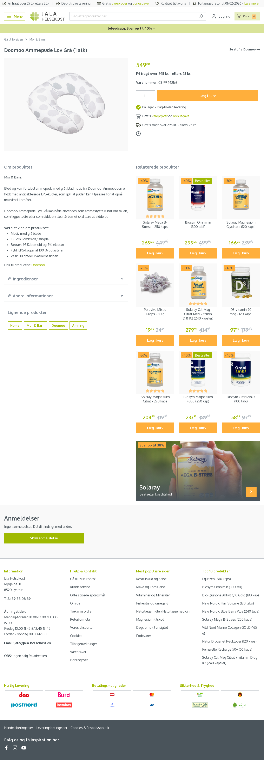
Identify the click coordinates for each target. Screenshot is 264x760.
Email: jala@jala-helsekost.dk (27, 643)
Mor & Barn (36, 325)
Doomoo (38, 265)
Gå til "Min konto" (83, 579)
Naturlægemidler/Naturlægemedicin (163, 611)
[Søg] (201, 16)
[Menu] (14, 16)
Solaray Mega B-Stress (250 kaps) (227, 619)
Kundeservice (80, 587)
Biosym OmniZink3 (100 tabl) (241, 399)
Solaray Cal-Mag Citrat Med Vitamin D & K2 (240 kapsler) (198, 314)
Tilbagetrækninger (83, 644)
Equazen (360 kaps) (216, 579)
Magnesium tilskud (150, 619)
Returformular (80, 619)
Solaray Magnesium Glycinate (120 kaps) (241, 224)
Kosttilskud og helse (151, 579)
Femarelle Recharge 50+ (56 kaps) (227, 649)
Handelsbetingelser (18, 728)
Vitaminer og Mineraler (153, 595)
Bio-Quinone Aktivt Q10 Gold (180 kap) (230, 595)
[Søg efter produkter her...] (133, 16)
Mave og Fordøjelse (151, 587)
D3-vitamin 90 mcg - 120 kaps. (241, 312)
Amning (78, 325)
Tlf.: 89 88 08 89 (17, 599)
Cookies (76, 636)
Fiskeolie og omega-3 (152, 603)
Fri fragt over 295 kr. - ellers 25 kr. (163, 74)
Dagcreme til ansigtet (152, 627)
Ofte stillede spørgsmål (87, 595)
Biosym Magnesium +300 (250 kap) (198, 399)
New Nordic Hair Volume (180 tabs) (228, 603)
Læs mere (251, 3)
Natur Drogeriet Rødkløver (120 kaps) (229, 641)
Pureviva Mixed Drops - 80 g (155, 312)
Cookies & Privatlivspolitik (90, 728)
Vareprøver (78, 652)
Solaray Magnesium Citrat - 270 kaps (155, 399)
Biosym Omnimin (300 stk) (222, 587)
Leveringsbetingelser (51, 728)
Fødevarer (143, 636)
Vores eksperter (82, 627)
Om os (75, 603)
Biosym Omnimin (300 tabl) (198, 224)
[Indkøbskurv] (247, 16)
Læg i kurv (207, 96)
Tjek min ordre (81, 611)
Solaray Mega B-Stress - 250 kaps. (155, 224)
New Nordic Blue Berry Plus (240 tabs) (230, 611)
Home (15, 325)
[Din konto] (221, 16)
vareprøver (119, 3)
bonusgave (141, 3)
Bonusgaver (79, 660)
